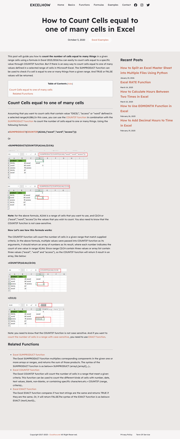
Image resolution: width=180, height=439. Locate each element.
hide (70, 84)
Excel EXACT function (24, 389)
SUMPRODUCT (17, 131)
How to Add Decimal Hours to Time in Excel (146, 122)
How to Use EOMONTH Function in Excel (146, 108)
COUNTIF (32, 131)
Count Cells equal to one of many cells (30, 89)
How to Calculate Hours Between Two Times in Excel (144, 94)
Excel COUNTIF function (26, 369)
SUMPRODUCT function (20, 121)
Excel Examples (100, 39)
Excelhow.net (55, 434)
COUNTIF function (76, 117)
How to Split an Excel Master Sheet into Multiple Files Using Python (146, 70)
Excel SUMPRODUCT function (29, 354)
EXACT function (96, 336)
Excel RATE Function (135, 82)
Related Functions (23, 93)
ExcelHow (40, 5)
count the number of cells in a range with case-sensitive (38, 336)
